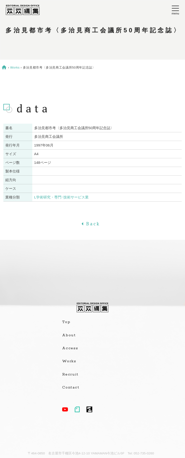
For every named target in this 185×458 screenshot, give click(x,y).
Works (15, 67)
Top (66, 322)
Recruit (70, 374)
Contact (70, 387)
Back (92, 224)
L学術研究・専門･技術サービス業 (61, 197)
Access (70, 348)
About (69, 335)
